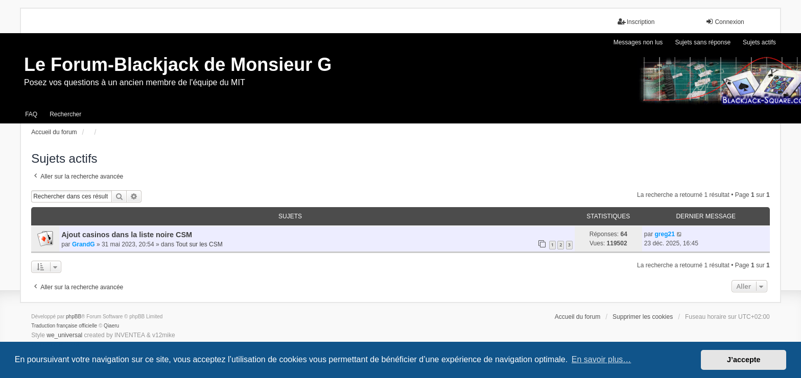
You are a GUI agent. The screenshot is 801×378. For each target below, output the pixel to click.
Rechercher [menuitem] (65, 114)
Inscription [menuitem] (636, 22)
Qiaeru (111, 326)
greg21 (664, 234)
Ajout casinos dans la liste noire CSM (126, 235)
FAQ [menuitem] (31, 114)
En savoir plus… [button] (601, 359)
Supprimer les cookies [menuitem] (642, 316)
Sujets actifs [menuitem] (759, 42)
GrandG (83, 244)
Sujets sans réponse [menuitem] (703, 42)
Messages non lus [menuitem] (638, 42)
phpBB (73, 316)
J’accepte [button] (744, 360)
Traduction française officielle (64, 326)
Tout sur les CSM (199, 244)
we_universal (64, 335)
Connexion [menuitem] (724, 22)
